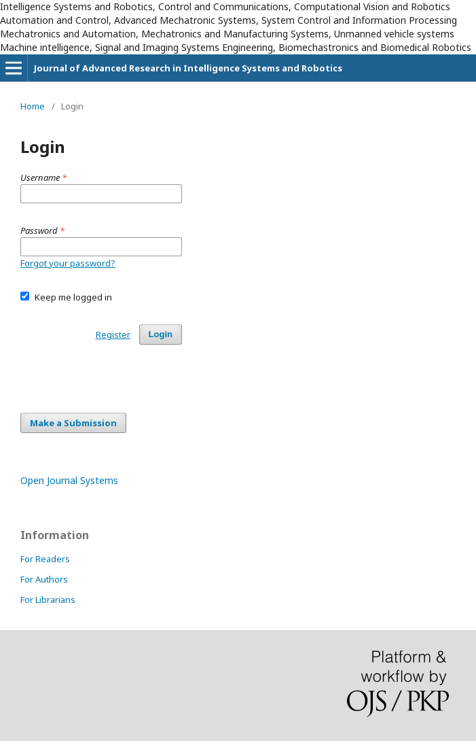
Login (160, 334)
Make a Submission (73, 423)
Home (32, 106)
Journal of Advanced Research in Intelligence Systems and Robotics (188, 68)
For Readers (45, 559)
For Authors (44, 579)
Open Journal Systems (69, 480)
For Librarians (47, 599)
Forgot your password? (67, 263)
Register (113, 334)
